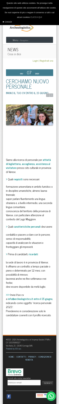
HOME (11, 356)
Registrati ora (46, 60)
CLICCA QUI (36, 17)
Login (35, 60)
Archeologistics (20, 27)
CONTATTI (21, 356)
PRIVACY (32, 356)
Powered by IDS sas (13, 348)
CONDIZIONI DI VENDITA (38, 358)
